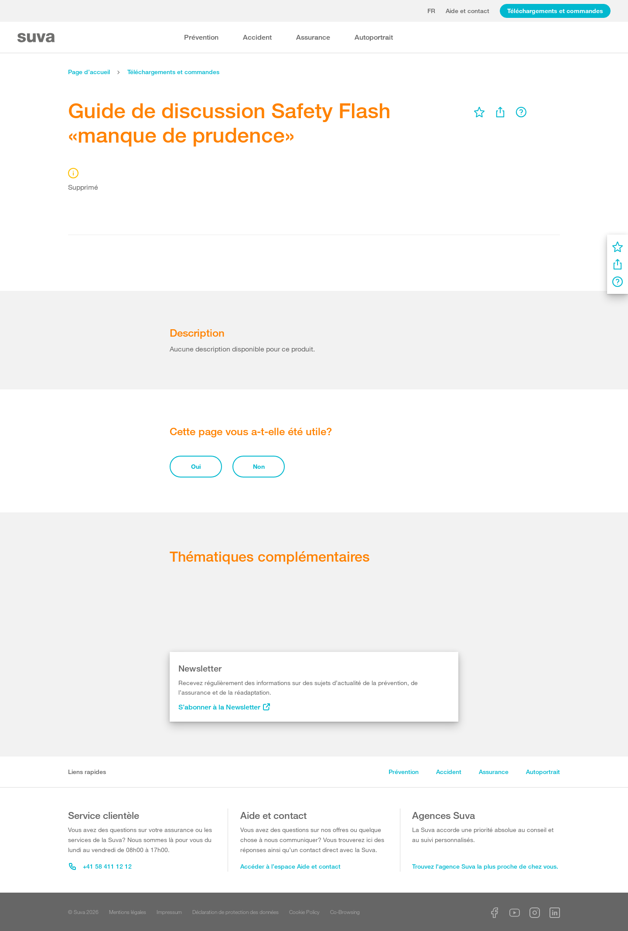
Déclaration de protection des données (235, 911)
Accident (257, 37)
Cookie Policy (304, 911)
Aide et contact (467, 10)
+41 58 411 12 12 (100, 866)
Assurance (313, 37)
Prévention (201, 37)
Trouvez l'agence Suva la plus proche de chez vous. (485, 866)
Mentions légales (127, 911)
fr (431, 10)
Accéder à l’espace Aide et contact (290, 866)
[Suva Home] (36, 37)
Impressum (169, 911)
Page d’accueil (89, 71)
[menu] (479, 112)
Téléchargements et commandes (555, 10)
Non (259, 466)
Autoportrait (374, 37)
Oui (196, 466)
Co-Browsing (345, 911)
